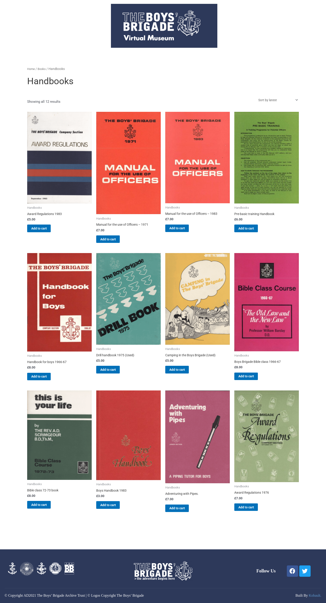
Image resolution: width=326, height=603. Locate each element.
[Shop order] (275, 100)
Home (31, 69)
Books (42, 69)
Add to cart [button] (44, 230)
